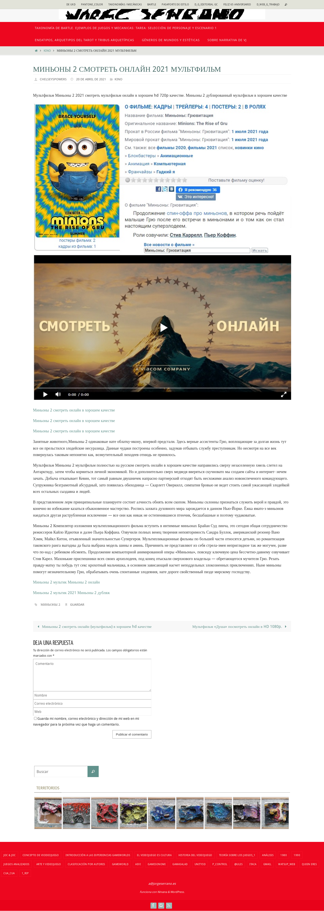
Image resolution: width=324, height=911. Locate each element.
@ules (238, 864)
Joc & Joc (9, 855)
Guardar (79, 604)
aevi (138, 864)
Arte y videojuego (48, 864)
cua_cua (9, 873)
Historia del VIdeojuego (195, 855)
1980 (283, 855)
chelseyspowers (54, 79)
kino (47, 50)
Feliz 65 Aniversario (237, 4)
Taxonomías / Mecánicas (125, 4)
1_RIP (25, 873)
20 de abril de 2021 (93, 79)
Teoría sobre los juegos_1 (237, 855)
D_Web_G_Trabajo (268, 4)
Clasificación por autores (86, 864)
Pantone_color (92, 4)
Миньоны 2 (42, 582)
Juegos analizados (16, 864)
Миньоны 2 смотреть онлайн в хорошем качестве (74, 410)
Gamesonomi (157, 864)
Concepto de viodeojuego (41, 855)
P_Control (219, 864)
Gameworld (120, 864)
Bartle (151, 4)
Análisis (267, 855)
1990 (297, 855)
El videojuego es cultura (154, 855)
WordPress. (177, 892)
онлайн (94, 582)
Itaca (252, 864)
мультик (60, 582)
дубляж (104, 592)
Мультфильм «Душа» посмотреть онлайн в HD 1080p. (239, 626)
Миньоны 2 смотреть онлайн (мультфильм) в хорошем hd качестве (94, 626)
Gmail (267, 864)
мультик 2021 (64, 592)
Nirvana (162, 892)
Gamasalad (180, 864)
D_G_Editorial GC (206, 4)
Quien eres (309, 864)
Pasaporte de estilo (175, 4)
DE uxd (70, 4)
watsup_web (286, 864)
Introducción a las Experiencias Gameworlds (98, 855)
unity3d (200, 864)
